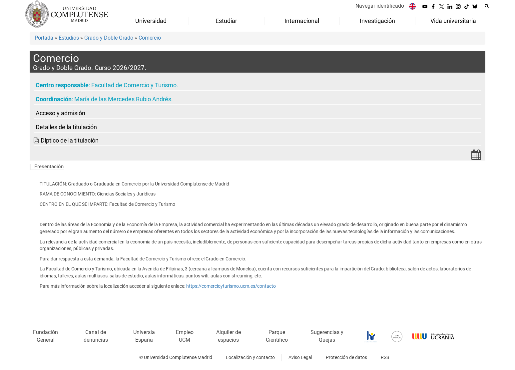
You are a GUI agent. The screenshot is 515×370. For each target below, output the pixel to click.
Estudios (69, 38)
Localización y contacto (250, 357)
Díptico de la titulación (70, 140)
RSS (385, 357)
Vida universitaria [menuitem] (453, 21)
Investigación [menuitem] (377, 21)
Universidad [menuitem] (151, 21)
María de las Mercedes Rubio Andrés (122, 99)
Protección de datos (346, 357)
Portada (44, 38)
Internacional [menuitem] (301, 21)
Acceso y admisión (60, 113)
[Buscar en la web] (487, 6)
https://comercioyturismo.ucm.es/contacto (231, 286)
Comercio (150, 38)
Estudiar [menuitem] (226, 21)
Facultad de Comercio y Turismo (134, 85)
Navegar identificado (379, 6)
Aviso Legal (300, 357)
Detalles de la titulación (66, 127)
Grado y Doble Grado (108, 38)
